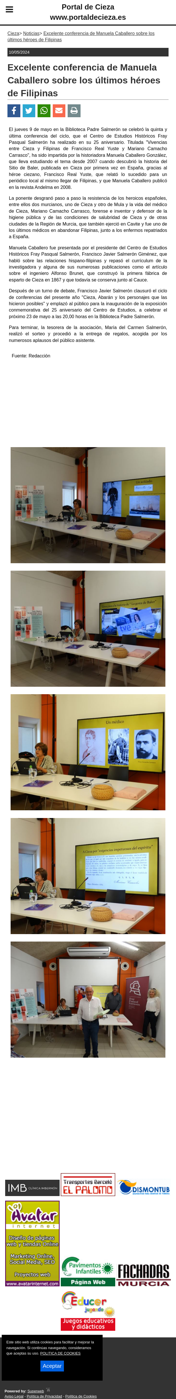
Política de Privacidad (44, 1396)
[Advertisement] (88, 404)
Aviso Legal (14, 1396)
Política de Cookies (81, 1396)
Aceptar (52, 1366)
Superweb (36, 1391)
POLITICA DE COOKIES (60, 1353)
